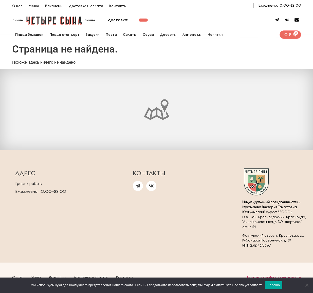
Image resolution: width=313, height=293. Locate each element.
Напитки (215, 34)
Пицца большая (29, 34)
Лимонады (191, 34)
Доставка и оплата (86, 6)
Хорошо (273, 285)
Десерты (168, 34)
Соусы (148, 34)
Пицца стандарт (64, 34)
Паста (111, 34)
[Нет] (306, 285)
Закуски (93, 34)
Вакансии (54, 6)
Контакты (117, 6)
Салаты (130, 34)
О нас (17, 6)
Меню (34, 6)
